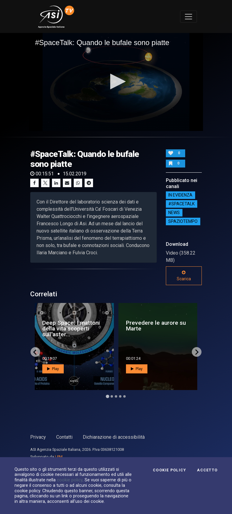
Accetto (207, 470)
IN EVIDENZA (180, 195)
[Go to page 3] (116, 396)
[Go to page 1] (107, 396)
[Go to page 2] (112, 396)
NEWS (174, 212)
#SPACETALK (181, 204)
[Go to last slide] (35, 352)
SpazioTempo (183, 221)
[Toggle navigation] (188, 17)
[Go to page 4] (120, 396)
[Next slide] (196, 352)
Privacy (38, 437)
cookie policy (69, 479)
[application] (116, 82)
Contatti (64, 437)
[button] (116, 81)
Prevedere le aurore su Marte (156, 325)
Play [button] (53, 369)
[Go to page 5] (124, 396)
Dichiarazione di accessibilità (114, 437)
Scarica (184, 275)
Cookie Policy (169, 470)
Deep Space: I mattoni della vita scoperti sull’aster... (71, 328)
